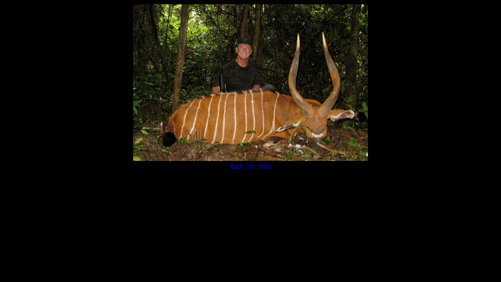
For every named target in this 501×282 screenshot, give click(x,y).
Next (265, 166)
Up (251, 166)
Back (236, 166)
